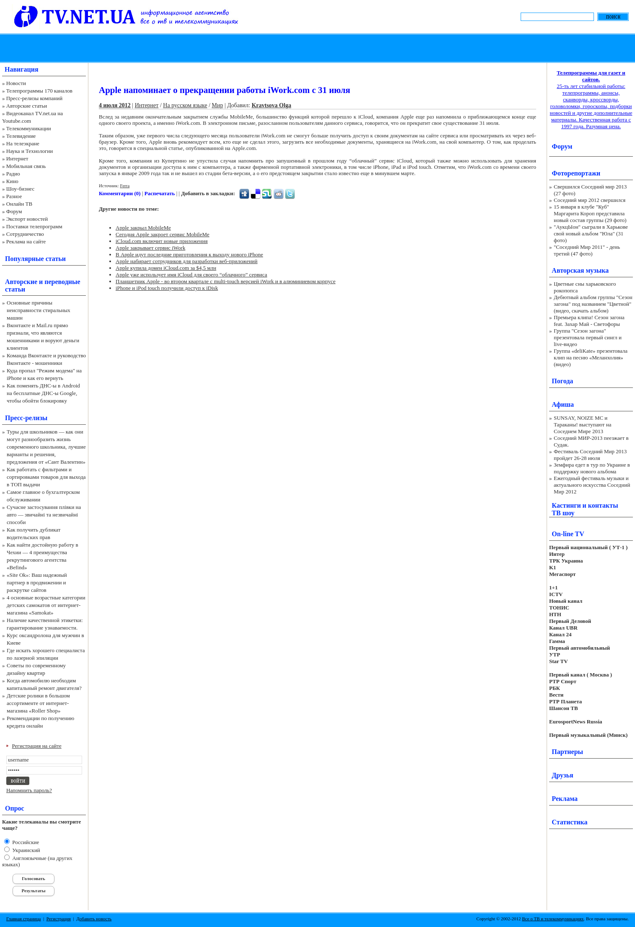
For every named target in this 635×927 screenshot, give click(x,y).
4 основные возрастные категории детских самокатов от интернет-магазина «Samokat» (46, 605)
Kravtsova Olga (272, 105)
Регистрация (58, 918)
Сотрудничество (25, 234)
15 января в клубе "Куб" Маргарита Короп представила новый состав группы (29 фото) (590, 213)
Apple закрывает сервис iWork (150, 248)
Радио (13, 173)
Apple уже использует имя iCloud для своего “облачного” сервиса (191, 274)
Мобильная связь (26, 166)
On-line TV (568, 533)
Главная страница (23, 918)
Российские (25, 842)
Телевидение (21, 136)
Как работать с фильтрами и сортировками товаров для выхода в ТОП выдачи (46, 477)
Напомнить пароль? (29, 790)
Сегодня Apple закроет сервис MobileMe (162, 234)
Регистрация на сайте (37, 746)
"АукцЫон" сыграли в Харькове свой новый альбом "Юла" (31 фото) (591, 233)
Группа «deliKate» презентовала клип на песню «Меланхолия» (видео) (590, 357)
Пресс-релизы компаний (34, 98)
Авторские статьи (26, 106)
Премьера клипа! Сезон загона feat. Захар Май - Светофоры (589, 320)
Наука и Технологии (29, 151)
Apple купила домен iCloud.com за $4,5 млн (166, 268)
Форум (14, 211)
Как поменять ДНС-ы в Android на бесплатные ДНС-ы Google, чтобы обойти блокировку (43, 393)
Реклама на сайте (26, 241)
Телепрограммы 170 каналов (39, 91)
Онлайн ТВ (19, 204)
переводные (62, 281)
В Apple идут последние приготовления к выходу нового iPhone (189, 254)
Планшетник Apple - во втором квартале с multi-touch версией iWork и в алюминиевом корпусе (226, 281)
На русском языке (185, 105)
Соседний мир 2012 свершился (589, 200)
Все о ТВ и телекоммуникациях (552, 918)
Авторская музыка (580, 270)
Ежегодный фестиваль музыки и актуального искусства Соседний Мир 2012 (592, 485)
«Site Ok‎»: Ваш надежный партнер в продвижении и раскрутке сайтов (37, 582)
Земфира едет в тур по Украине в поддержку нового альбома (592, 468)
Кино (12, 181)
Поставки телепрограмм (34, 226)
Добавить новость (93, 918)
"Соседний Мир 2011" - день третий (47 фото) (587, 250)
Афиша (563, 404)
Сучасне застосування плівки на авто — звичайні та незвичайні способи (44, 514)
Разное (14, 196)
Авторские (21, 281)
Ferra (124, 185)
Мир (217, 105)
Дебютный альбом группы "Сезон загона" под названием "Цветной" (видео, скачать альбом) (593, 304)
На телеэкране (22, 143)
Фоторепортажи (576, 173)
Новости (16, 83)
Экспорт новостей (27, 219)
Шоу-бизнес (20, 189)
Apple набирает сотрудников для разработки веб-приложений (187, 261)
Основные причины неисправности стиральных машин (38, 310)
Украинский (25, 850)
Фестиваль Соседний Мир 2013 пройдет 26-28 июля (590, 454)
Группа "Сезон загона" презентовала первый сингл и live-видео (588, 337)
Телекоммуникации (28, 128)
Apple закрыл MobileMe (143, 228)
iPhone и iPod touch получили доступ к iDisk (167, 288)
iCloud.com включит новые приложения (162, 241)
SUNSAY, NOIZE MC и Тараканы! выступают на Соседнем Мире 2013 (582, 424)
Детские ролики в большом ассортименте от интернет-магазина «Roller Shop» (38, 703)
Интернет (17, 158)
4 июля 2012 (115, 105)
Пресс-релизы (26, 417)
